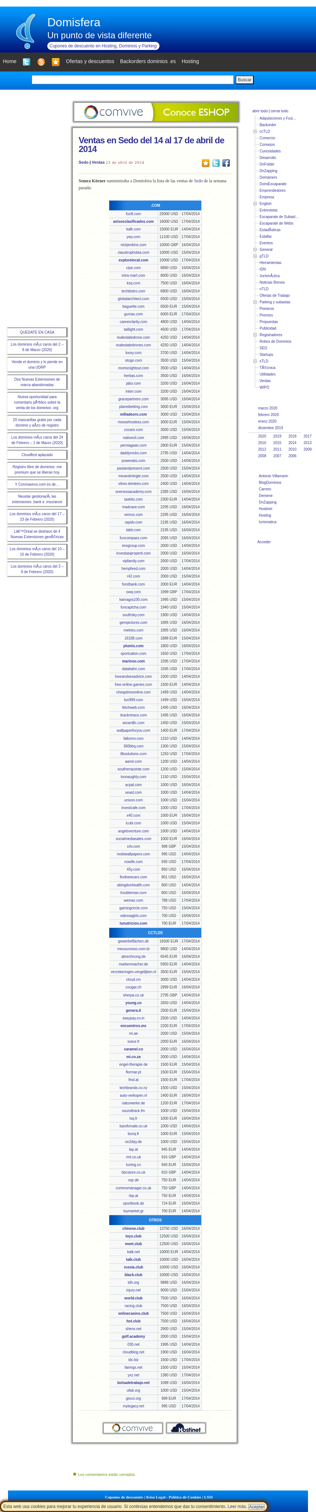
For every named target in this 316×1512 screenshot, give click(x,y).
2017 (308, 436)
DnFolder (267, 164)
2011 (277, 449)
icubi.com (133, 823)
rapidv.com (133, 522)
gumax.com (133, 314)
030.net (133, 1344)
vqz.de (133, 1180)
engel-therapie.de (133, 1064)
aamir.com (133, 761)
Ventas (98, 162)
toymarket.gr (133, 1211)
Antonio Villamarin (273, 476)
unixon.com (133, 800)
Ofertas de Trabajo (275, 296)
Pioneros (267, 309)
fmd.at (134, 1080)
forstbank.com (133, 584)
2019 (277, 436)
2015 (277, 443)
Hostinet (265, 509)
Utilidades (268, 374)
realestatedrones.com (133, 345)
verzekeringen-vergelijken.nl (133, 972)
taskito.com (133, 499)
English (266, 204)
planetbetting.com (133, 407)
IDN (263, 269)
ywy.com (134, 237)
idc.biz (133, 1360)
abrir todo (260, 111)
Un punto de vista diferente (99, 35)
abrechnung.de (133, 957)
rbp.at (133, 1196)
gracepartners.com (133, 399)
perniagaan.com (134, 445)
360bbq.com (133, 746)
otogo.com (133, 360)
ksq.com (133, 283)
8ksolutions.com (134, 754)
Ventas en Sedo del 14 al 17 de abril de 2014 (151, 144)
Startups (266, 355)
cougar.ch (133, 987)
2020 (262, 436)
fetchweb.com (133, 708)
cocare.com (133, 430)
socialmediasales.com (133, 839)
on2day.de (133, 1142)
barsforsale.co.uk (133, 1126)
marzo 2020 (267, 408)
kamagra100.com (133, 600)
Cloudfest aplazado (37, 455)
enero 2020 (267, 421)
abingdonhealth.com (133, 885)
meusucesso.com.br (133, 949)
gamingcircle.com (133, 908)
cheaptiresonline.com (133, 692)
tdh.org (133, 1282)
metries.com (133, 630)
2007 (277, 456)
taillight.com (133, 329)
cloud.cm (133, 979)
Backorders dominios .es (148, 61)
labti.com (133, 530)
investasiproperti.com (133, 553)
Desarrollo (268, 158)
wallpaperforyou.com (133, 730)
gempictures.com (133, 623)
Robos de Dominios (275, 341)
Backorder (268, 125)
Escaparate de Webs (276, 223)
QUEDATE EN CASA (37, 332)
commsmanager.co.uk (133, 1188)
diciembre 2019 (270, 428)
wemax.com (133, 900)
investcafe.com (133, 808)
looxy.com (133, 353)
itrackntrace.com (133, 715)
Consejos (267, 145)
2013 (308, 443)
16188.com (133, 638)
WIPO (264, 387)
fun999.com (133, 700)
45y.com (133, 869)
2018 (292, 436)
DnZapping (268, 171)
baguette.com (133, 306)
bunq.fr (133, 1134)
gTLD (264, 256)
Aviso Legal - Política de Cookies (173, 1497)
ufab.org (133, 1390)
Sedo (83, 162)
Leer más (237, 1506)
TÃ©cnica (268, 368)
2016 (262, 443)
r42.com (133, 576)
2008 (262, 456)
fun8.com (133, 214)
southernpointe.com (134, 769)
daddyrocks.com (133, 453)
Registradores (271, 335)
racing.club (133, 1306)
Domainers (268, 177)
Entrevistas (268, 210)
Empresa (267, 197)
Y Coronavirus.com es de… (37, 484)
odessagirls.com (133, 916)
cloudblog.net (134, 1352)
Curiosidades (270, 151)
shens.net (133, 1329)
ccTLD (265, 131)
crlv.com (133, 846)
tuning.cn (133, 1165)
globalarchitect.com (133, 299)
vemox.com (133, 515)
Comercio (267, 138)
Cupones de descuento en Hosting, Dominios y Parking (103, 45)
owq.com (133, 592)
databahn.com (133, 669)
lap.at (133, 1149)
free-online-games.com (133, 685)
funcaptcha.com (133, 607)
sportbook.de (133, 1203)
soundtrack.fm (133, 1111)
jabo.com (133, 383)
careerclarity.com (133, 322)
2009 (308, 449)
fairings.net (133, 1367)
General (266, 250)
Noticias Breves (272, 282)
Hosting (265, 515)
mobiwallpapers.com (133, 854)
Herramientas (270, 263)
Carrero (265, 489)
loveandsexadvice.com (133, 677)
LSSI (208, 1497)
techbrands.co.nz (133, 1088)
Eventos (266, 243)
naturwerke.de (133, 1103)
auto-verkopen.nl (133, 1095)
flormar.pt (133, 1072)
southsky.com (133, 615)
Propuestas (269, 322)
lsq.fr (134, 1118)
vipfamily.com (134, 561)
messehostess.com (133, 422)
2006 (292, 456)
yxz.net (133, 1375)
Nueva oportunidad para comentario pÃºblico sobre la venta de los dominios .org (37, 402)
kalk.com (133, 229)
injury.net (133, 1290)
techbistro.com (133, 291)
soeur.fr (133, 1041)
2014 (292, 443)
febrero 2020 (268, 415)
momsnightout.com (133, 368)
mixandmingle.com (133, 476)
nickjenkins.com (133, 245)
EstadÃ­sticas (270, 230)
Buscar (244, 79)
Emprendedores (272, 190)
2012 (262, 449)
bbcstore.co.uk (133, 1172)
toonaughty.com (133, 777)
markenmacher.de (133, 964)
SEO (263, 348)
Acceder (264, 542)
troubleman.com (134, 893)
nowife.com (133, 862)
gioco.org (133, 1398)
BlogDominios (270, 483)
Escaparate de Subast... (279, 217)
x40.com (134, 815)
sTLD (264, 361)
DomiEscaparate (273, 184)
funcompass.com (133, 538)
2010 (292, 449)
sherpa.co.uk (133, 995)
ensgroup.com (133, 546)
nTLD (264, 289)
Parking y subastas (275, 302)
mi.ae (133, 1033)
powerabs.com (133, 461)
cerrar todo (279, 111)
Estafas (266, 236)
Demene (266, 496)
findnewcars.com (133, 877)
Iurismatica (267, 522)
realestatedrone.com (133, 337)
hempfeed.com (134, 569)
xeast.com (133, 792)
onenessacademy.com (133, 492)
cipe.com (133, 268)
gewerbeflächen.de (133, 941)
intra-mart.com (133, 275)
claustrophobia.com (133, 252)
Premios (266, 315)
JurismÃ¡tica (270, 276)
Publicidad (268, 328)
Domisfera (73, 22)
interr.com (134, 391)
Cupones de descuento (124, 1497)
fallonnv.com (133, 738)
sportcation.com (133, 654)
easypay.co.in (133, 1018)
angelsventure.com (133, 831)
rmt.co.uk (133, 1157)
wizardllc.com (134, 723)
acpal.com (133, 785)
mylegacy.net (133, 1406)
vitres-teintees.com (133, 484)
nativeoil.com (133, 438)
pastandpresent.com (133, 468)
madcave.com (133, 507)
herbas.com (133, 376)
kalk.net (133, 1252)
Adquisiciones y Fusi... (278, 118)
